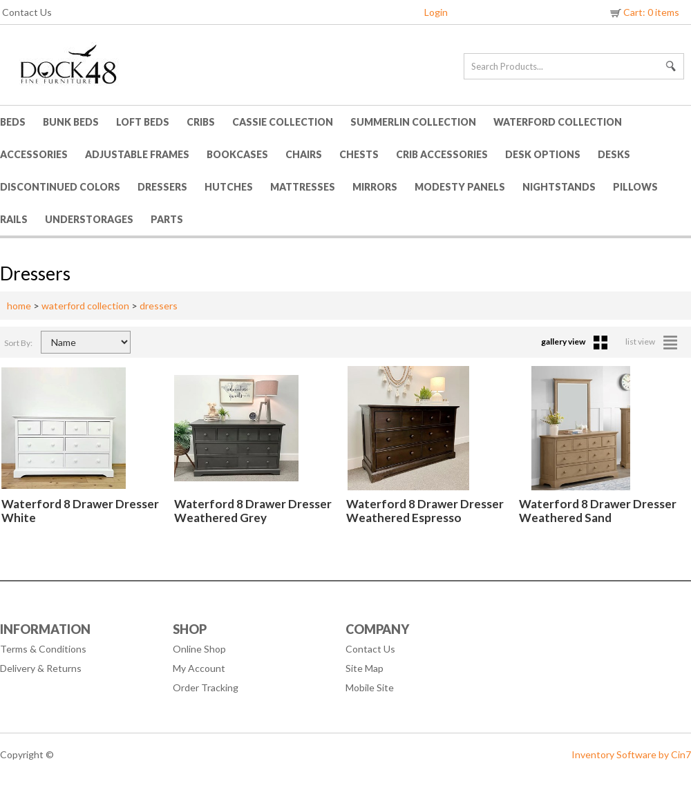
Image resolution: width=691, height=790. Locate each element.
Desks (614, 154)
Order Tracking (205, 687)
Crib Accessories (442, 154)
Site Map (365, 668)
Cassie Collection (282, 122)
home (19, 305)
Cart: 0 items (643, 12)
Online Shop (199, 649)
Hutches (229, 187)
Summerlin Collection (413, 122)
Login (436, 12)
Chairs (303, 154)
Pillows (635, 187)
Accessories (34, 154)
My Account (199, 668)
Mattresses (302, 187)
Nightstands (559, 187)
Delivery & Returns (41, 668)
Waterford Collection (557, 122)
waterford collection (85, 305)
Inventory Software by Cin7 (631, 754)
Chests (359, 154)
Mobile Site (370, 687)
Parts (167, 219)
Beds (13, 122)
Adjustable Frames (137, 154)
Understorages (89, 219)
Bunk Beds (71, 122)
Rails (14, 219)
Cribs (201, 122)
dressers (159, 305)
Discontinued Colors (60, 187)
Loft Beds (142, 122)
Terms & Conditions (43, 649)
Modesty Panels (460, 187)
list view (651, 341)
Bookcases (237, 154)
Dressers (162, 187)
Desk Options (542, 154)
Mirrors (374, 187)
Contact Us (27, 12)
